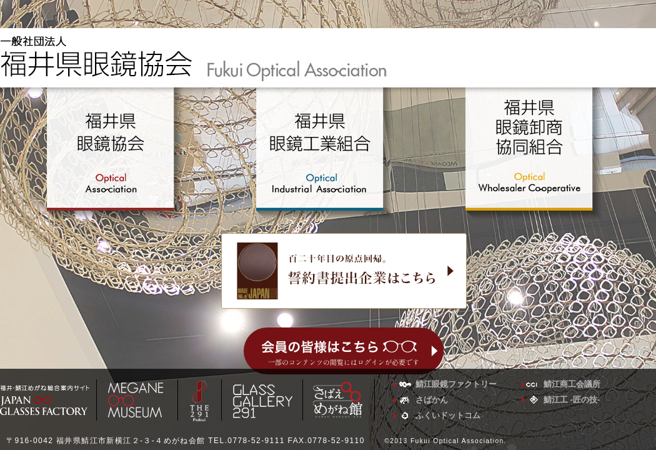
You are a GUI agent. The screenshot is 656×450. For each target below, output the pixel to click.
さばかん (431, 399)
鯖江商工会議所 (572, 384)
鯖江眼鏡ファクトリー (456, 384)
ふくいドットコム (447, 415)
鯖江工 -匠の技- (572, 399)
